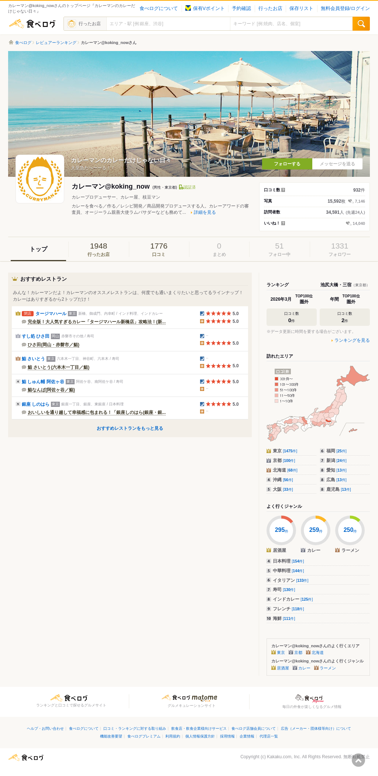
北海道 (285, 470)
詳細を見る (205, 212)
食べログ (32, 23)
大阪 (283, 489)
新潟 (336, 460)
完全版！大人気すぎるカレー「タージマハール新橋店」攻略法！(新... (97, 321)
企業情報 (247, 736)
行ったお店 (270, 8)
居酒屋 (283, 668)
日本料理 (288, 561)
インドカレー (293, 599)
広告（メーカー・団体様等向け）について (316, 728)
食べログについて (159, 8)
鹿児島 (338, 489)
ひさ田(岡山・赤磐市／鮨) (53, 344)
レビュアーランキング (56, 42)
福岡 (336, 450)
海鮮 (284, 618)
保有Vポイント (205, 8)
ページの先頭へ (358, 760)
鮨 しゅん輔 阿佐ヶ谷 (43, 381)
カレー (304, 668)
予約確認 (241, 8)
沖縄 (283, 479)
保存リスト (301, 8)
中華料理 (288, 570)
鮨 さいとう (33, 358)
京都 (284, 460)
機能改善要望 (111, 736)
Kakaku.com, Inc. (284, 756)
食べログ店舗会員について (253, 728)
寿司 (284, 589)
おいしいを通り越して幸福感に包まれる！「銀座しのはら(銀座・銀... (97, 412)
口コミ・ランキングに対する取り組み (134, 728)
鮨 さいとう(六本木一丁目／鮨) (58, 367)
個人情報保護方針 (200, 736)
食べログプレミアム (144, 736)
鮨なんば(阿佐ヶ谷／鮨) (51, 389)
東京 (285, 450)
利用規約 (172, 736)
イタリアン (290, 580)
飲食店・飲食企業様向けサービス (199, 728)
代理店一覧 (269, 736)
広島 (336, 479)
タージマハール (50, 313)
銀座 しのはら (35, 404)
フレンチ (288, 608)
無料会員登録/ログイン (345, 8)
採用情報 (227, 736)
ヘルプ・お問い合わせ (45, 728)
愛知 (336, 470)
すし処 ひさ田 (35, 336)
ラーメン (328, 668)
